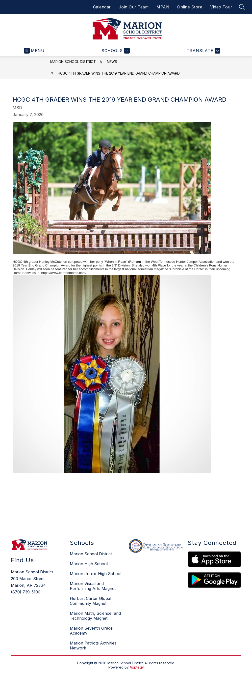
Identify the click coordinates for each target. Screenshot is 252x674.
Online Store (189, 6)
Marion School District (73, 61)
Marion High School (89, 563)
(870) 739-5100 (25, 591)
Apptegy (137, 667)
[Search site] (242, 7)
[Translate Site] (202, 51)
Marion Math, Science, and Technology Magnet (95, 616)
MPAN (162, 6)
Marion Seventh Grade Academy (91, 631)
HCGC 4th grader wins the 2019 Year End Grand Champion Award (119, 73)
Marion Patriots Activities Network (93, 645)
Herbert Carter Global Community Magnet (90, 601)
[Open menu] (34, 51)
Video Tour (221, 6)
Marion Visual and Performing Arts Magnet (93, 586)
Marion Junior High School (95, 573)
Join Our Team (134, 6)
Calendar (102, 6)
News (112, 61)
